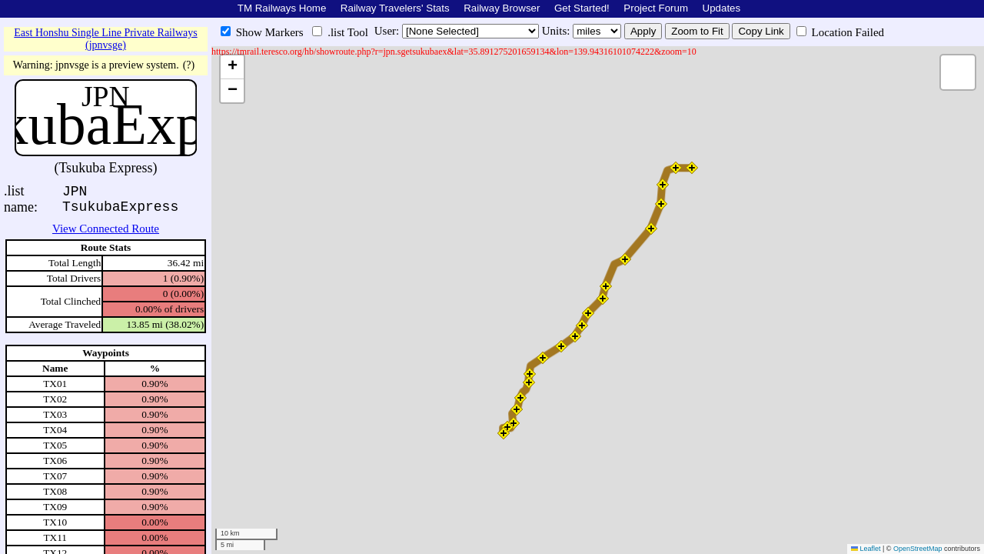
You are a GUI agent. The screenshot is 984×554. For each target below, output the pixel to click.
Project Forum (655, 8)
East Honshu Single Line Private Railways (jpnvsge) (105, 39)
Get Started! (582, 8)
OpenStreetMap (917, 548)
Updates (722, 8)
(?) (189, 65)
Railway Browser (502, 8)
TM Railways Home (282, 8)
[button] (503, 433)
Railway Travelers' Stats (395, 8)
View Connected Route (105, 228)
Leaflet (866, 548)
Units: (557, 31)
